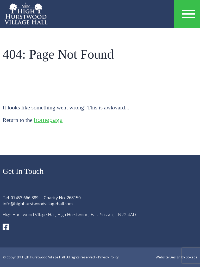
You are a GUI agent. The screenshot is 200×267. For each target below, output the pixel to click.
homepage (48, 119)
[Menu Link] (188, 14)
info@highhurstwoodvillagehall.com (38, 203)
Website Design (168, 257)
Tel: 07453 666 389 (21, 197)
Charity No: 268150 (62, 197)
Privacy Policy (108, 257)
